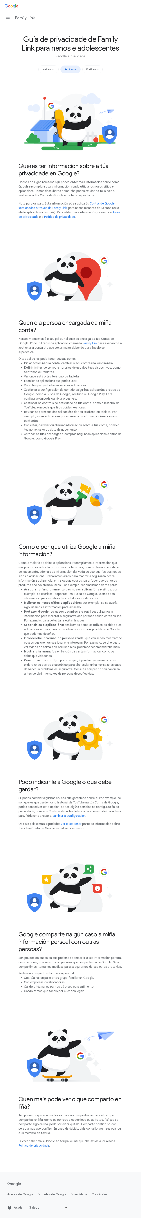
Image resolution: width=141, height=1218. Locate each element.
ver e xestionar (71, 824)
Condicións (99, 1194)
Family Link (25, 17)
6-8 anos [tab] (48, 69)
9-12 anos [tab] (70, 69)
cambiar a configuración (69, 816)
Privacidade (79, 1194)
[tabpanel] (71, 615)
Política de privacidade (59, 217)
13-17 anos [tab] (92, 69)
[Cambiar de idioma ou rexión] (48, 1207)
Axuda (15, 1207)
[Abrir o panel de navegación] (7, 17)
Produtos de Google (52, 1194)
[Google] (11, 5)
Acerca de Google (20, 1194)
